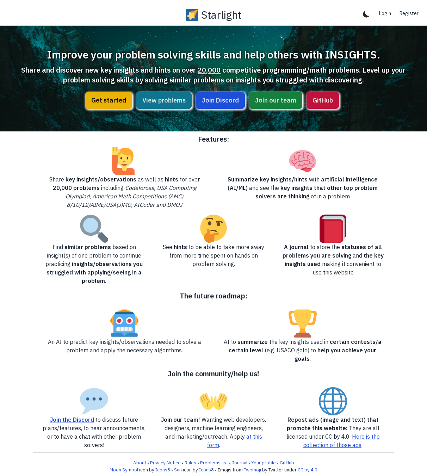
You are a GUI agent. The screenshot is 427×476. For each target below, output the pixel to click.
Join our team (275, 100)
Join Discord (220, 100)
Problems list (214, 462)
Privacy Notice (165, 462)
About (139, 462)
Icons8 (162, 469)
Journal (239, 462)
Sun (178, 469)
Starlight (221, 14)
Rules (190, 462)
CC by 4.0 (307, 469)
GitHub (322, 100)
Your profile (263, 462)
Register (409, 13)
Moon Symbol (124, 469)
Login (385, 13)
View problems (164, 100)
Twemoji (252, 469)
